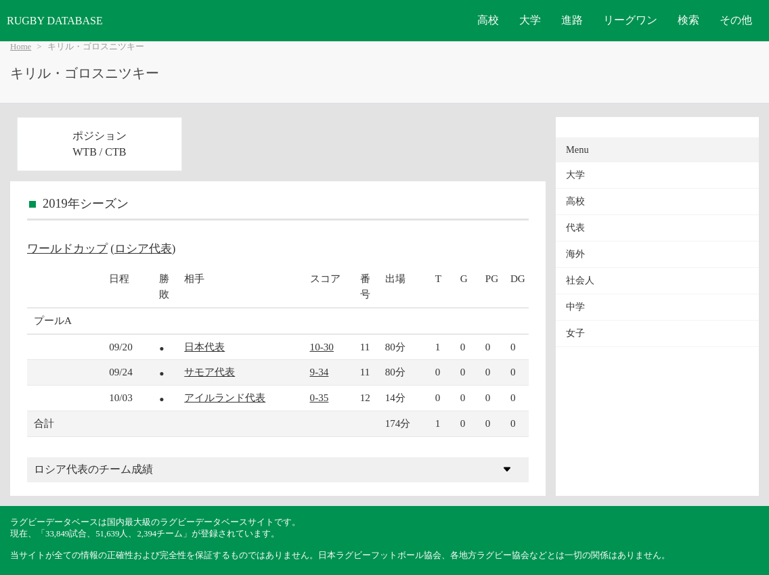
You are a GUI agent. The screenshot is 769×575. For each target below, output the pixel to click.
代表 (575, 228)
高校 (488, 20)
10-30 (322, 346)
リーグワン (630, 20)
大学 (530, 20)
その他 (736, 20)
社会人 (580, 280)
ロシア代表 (143, 248)
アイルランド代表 (224, 397)
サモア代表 (209, 371)
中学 (575, 307)
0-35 (319, 397)
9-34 (319, 371)
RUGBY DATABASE (55, 20)
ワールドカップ (67, 248)
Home (20, 46)
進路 (572, 20)
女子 (575, 333)
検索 (688, 20)
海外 (575, 254)
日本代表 (204, 346)
